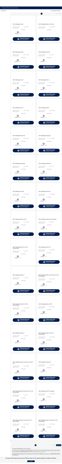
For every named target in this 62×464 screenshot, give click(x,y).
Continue (31, 461)
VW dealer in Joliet (48, 453)
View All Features (23, 29)
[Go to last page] (60, 14)
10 (56, 13)
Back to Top (59, 445)
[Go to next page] (58, 14)
